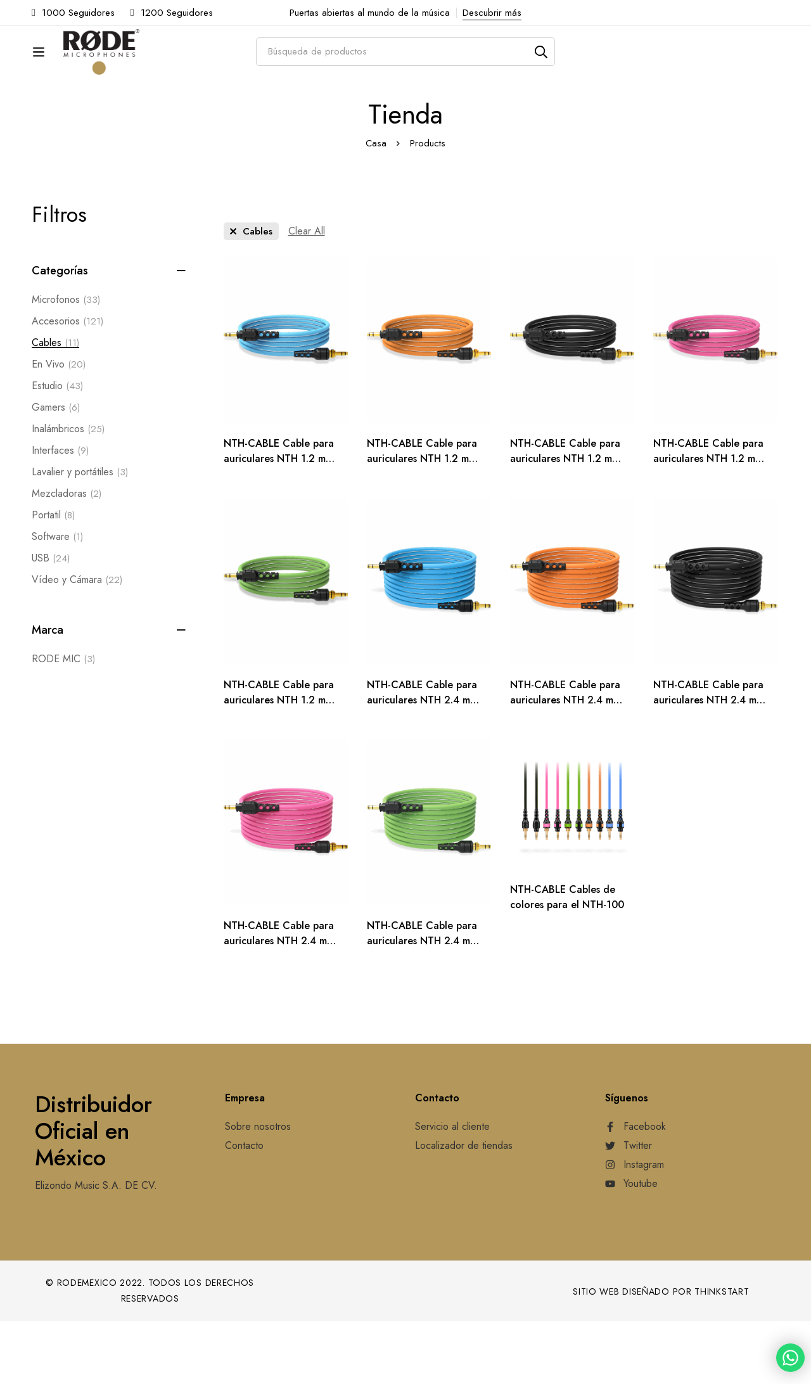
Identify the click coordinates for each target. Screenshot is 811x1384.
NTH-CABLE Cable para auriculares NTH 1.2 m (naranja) (422, 521)
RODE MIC (63, 722)
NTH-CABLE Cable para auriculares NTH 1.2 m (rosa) (708, 521)
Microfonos (66, 362)
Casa (376, 206)
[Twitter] (628, 1208)
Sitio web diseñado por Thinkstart (661, 1354)
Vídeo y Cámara (77, 642)
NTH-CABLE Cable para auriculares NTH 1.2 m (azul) (279, 521)
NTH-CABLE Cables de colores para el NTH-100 (567, 960)
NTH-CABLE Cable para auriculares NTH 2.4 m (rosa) (279, 1003)
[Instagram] (634, 1227)
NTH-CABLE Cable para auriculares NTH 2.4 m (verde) (422, 1003)
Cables (55, 405)
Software (57, 599)
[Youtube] (631, 1246)
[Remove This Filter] (306, 294)
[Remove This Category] (251, 294)
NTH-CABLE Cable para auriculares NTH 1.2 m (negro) (565, 521)
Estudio (57, 448)
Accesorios (67, 384)
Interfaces (60, 513)
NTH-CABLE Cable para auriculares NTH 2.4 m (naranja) (565, 762)
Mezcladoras (66, 556)
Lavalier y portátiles (80, 535)
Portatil (53, 578)
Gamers (56, 470)
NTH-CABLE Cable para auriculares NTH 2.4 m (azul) (422, 762)
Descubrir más (492, 13)
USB (51, 621)
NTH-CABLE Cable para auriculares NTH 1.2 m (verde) (279, 762)
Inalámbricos (68, 492)
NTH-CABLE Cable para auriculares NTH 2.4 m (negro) (708, 762)
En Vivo (59, 427)
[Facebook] (635, 1189)
